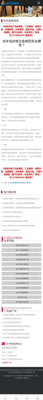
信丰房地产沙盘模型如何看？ (13, 212)
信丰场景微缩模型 (22, 255)
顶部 (37, 397)
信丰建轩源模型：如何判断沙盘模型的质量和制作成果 (22, 208)
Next (40, 11)
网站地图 (30, 376)
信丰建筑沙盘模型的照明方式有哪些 (15, 221)
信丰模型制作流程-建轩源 (12, 217)
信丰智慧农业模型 (22, 302)
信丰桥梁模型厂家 (22, 283)
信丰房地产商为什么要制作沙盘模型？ (17, 337)
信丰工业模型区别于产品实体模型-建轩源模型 (19, 226)
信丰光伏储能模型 (22, 288)
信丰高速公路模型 (22, 264)
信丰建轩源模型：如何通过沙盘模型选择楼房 (19, 203)
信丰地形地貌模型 (22, 278)
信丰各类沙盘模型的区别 (11, 230)
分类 (27, 397)
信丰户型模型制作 (22, 292)
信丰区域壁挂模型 (22, 274)
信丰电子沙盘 (22, 297)
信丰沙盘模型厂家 (22, 245)
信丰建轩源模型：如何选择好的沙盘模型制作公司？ (21, 199)
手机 (16, 397)
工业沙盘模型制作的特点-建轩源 (19, 183)
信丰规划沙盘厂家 (22, 259)
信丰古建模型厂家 (22, 269)
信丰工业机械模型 (22, 250)
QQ (5, 397)
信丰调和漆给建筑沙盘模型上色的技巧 (17, 326)
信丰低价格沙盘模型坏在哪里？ (14, 330)
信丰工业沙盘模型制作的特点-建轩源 (16, 334)
